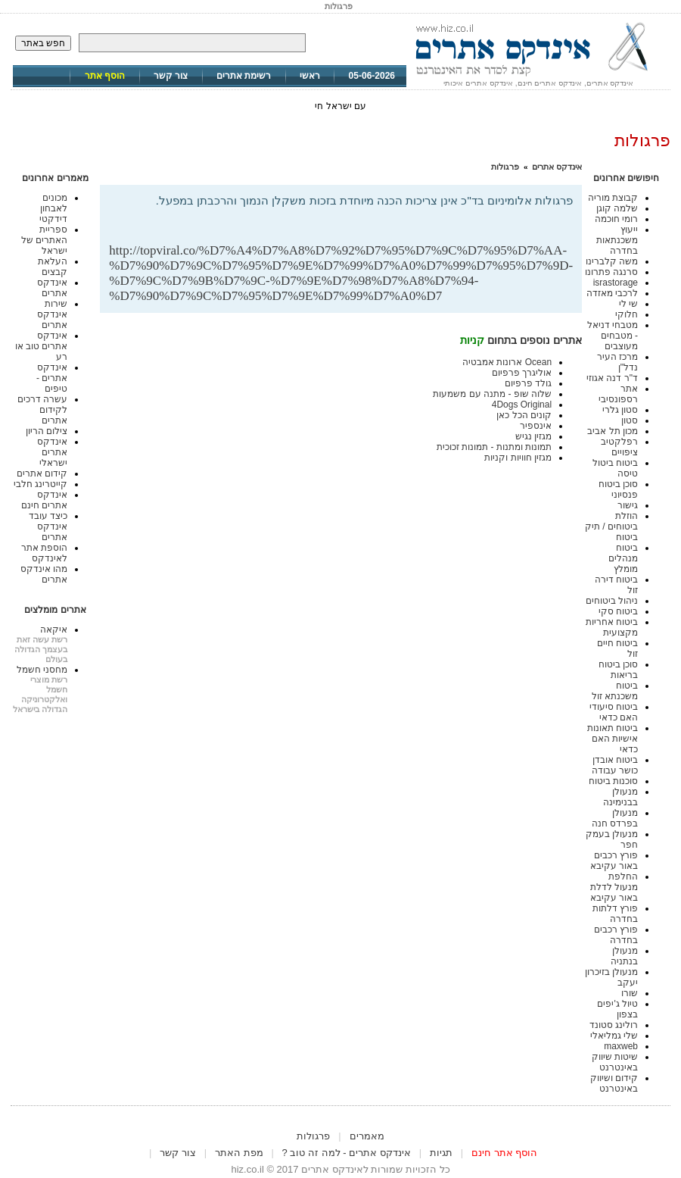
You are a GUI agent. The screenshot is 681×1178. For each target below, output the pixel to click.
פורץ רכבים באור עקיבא (614, 860)
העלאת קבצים (52, 266)
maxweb (621, 1046)
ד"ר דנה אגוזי (612, 378)
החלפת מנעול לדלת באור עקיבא (614, 887)
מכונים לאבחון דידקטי (53, 208)
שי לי (628, 303)
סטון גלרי (620, 410)
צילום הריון (46, 431)
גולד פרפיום (528, 383)
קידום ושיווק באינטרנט (614, 1083)
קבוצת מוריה (613, 197)
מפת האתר (239, 1152)
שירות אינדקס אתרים (52, 314)
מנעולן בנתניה (624, 956)
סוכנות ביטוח (613, 781)
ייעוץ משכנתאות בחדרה (617, 240)
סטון (629, 420)
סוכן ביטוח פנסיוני (618, 489)
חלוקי (626, 314)
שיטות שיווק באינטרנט (615, 1062)
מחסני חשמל (42, 669)
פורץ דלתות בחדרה (615, 913)
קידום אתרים (42, 473)
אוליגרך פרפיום (522, 372)
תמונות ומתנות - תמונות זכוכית (494, 447)
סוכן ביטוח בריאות (618, 669)
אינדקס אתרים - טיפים (51, 378)
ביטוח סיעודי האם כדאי (613, 712)
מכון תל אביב (612, 431)
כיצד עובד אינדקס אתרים (48, 526)
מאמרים (367, 1136)
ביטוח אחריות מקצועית (612, 627)
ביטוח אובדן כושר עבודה (615, 765)
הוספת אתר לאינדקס (44, 553)
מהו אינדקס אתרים (43, 574)
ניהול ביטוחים (612, 600)
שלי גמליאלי (614, 1035)
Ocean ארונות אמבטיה (507, 362)
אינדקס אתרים (557, 166)
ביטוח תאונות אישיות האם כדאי (612, 739)
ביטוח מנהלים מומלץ (623, 558)
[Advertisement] (396, 218)
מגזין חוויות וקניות (518, 457)
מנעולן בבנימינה (620, 797)
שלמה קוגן (617, 208)
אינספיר (536, 425)
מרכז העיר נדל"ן (617, 362)
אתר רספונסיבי (618, 394)
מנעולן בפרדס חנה (615, 818)
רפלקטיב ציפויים (619, 447)
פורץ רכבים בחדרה (616, 934)
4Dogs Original (522, 404)
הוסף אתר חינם (504, 1152)
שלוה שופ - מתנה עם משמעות (492, 394)
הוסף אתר (105, 75)
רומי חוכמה (616, 219)
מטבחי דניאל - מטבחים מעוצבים (612, 336)
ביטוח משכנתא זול (615, 690)
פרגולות (505, 166)
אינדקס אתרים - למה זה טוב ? (346, 1152)
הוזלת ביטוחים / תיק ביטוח (611, 526)
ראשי (310, 75)
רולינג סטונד (613, 1025)
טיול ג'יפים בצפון (617, 1009)
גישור (627, 505)
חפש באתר (43, 43)
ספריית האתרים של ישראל (44, 240)
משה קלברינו (612, 261)
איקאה (53, 629)
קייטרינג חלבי (40, 484)
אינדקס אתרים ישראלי (52, 452)
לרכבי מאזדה (612, 293)
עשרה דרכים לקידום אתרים (42, 410)
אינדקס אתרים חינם (44, 500)
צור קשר (171, 75)
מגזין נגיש (533, 436)
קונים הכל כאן (524, 415)
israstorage (615, 282)
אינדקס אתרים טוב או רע (41, 346)
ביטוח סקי (618, 611)
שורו (629, 993)
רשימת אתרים (243, 75)
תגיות (441, 1152)
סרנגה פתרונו (611, 272)
